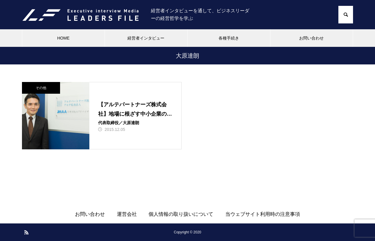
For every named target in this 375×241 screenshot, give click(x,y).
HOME (63, 38)
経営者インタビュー (145, 38)
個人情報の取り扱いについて (181, 214)
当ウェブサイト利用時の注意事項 (262, 214)
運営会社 (127, 214)
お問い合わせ (311, 38)
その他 (41, 88)
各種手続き (229, 38)
